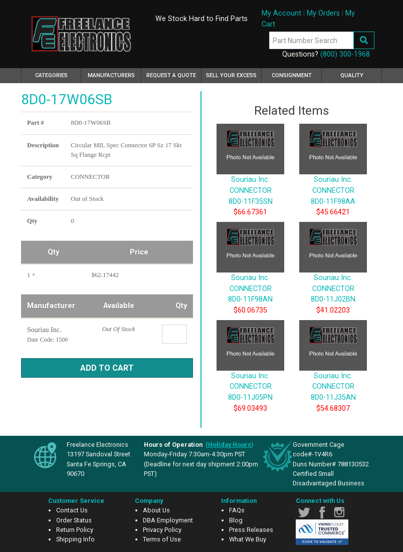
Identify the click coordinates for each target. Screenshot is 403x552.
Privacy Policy (162, 529)
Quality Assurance (352, 77)
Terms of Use (162, 539)
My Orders (323, 13)
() (230, 444)
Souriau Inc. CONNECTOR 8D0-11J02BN (333, 273)
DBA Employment (168, 520)
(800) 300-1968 (345, 54)
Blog (236, 520)
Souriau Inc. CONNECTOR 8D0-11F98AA (333, 175)
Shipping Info (75, 539)
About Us (156, 510)
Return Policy (74, 529)
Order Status (74, 520)
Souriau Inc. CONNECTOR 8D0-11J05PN (250, 371)
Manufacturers (111, 75)
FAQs (237, 510)
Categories (58, 74)
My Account (281, 13)
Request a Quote (171, 75)
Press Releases (251, 529)
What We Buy (247, 539)
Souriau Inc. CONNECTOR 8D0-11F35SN (250, 175)
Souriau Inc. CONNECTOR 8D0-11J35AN (333, 371)
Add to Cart (107, 368)
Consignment (292, 75)
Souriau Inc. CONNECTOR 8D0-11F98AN (250, 273)
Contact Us (72, 510)
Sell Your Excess (231, 75)
